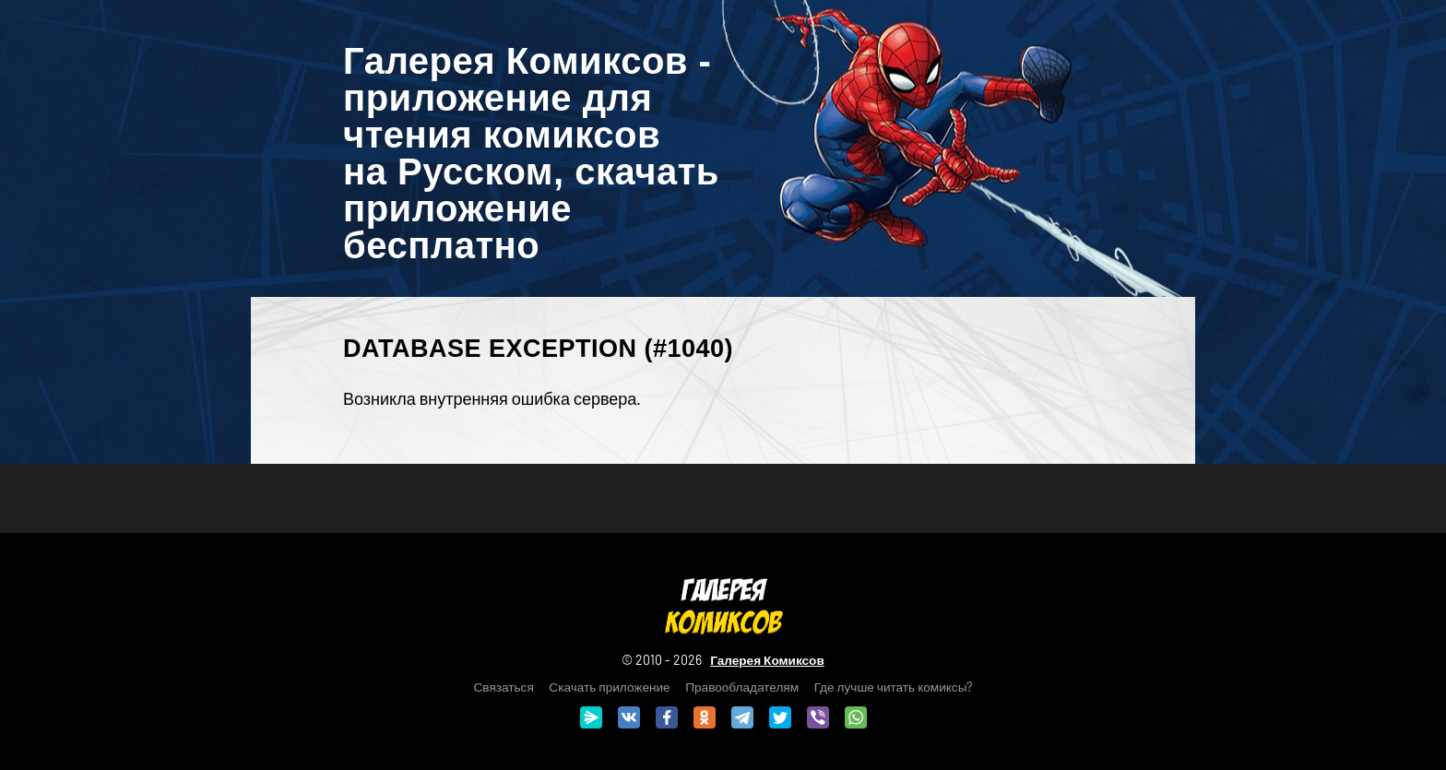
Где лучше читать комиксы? (893, 686)
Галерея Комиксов (767, 660)
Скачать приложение (609, 686)
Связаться (504, 686)
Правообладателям (742, 686)
